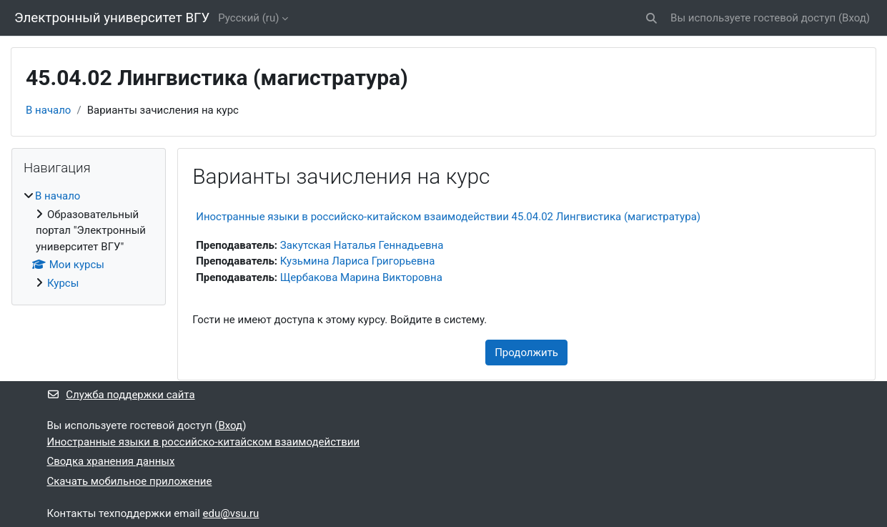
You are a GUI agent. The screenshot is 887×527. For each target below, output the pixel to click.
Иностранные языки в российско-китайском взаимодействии (203, 441)
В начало (48, 110)
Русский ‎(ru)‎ (248, 17)
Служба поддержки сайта (121, 394)
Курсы (63, 283)
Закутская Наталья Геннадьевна (362, 245)
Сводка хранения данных (111, 461)
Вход (854, 17)
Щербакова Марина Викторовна (361, 277)
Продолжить (526, 352)
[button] (651, 18)
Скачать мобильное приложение (129, 481)
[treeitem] (89, 239)
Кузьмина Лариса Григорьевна (357, 261)
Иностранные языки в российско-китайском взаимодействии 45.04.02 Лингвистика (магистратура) (448, 216)
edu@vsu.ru (231, 513)
